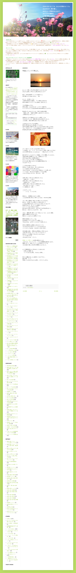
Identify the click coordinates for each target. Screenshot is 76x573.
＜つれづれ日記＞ (30, 287)
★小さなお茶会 (10, 397)
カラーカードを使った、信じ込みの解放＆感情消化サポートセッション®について (12, 299)
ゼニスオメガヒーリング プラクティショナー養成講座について (12, 310)
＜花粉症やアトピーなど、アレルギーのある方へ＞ (12, 560)
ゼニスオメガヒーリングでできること (12, 313)
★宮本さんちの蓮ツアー (12, 464)
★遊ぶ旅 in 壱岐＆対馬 (12, 491)
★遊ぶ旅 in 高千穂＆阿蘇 (12, 499)
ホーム (40, 291)
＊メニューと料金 (11, 355)
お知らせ (9, 518)
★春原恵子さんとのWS (12, 404)
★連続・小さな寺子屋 (12, 427)
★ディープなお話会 (11, 387)
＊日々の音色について (12, 359)
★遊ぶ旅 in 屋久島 (11, 496)
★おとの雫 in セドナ (11, 454)
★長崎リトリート (11, 502)
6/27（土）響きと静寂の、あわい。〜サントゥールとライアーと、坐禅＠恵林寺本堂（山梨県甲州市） (12, 213)
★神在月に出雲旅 (11, 481)
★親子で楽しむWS (11, 425)
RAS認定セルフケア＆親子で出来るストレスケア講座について (12, 261)
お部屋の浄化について (12, 293)
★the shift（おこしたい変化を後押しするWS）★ (12, 368)
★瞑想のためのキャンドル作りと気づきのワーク (12, 417)
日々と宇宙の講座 (11, 348)
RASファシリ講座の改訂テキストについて (12, 247)
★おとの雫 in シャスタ (12, 451)
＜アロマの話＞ (10, 533)
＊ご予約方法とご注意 (12, 350)
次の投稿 (25, 291)
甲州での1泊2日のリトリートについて (12, 509)
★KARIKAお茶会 (10, 365)
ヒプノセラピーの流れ (12, 339)
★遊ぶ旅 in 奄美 (10, 494)
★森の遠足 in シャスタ (12, 471)
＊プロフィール (10, 353)
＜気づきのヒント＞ (11, 554)
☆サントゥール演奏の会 (12, 434)
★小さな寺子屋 (10, 399)
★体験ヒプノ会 (10, 391)
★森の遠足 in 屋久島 (11, 474)
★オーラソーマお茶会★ (12, 384)
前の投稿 (56, 291)
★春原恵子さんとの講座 (12, 406)
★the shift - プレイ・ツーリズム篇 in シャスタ (12, 442)
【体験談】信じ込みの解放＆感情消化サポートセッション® (12, 290)
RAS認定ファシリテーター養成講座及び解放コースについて (12, 272)
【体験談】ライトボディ (12, 286)
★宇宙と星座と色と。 (12, 396)
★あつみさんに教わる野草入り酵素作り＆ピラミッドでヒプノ (12, 372)
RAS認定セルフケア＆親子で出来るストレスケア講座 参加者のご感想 (12, 257)
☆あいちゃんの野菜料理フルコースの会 (12, 432)
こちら (8, 64)
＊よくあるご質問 (11, 351)
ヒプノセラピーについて (12, 337)
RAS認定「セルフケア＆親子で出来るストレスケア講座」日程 (12, 250)
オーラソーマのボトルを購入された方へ (12, 521)
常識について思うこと (28, 240)
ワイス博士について (11, 341)
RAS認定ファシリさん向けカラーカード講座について (12, 265)
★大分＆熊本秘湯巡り (12, 461)
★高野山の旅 (10, 507)
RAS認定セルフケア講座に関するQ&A (12, 253)
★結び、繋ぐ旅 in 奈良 (12, 485)
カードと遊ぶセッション (12, 303)
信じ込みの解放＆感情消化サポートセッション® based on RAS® (11, 90)
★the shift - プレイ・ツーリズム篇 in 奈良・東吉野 (12, 445)
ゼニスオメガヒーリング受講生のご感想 (12, 329)
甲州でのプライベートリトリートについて (12, 512)
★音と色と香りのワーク (12, 428)
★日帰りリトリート (11, 467)
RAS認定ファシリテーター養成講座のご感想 (12, 268)
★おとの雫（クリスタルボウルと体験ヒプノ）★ (12, 376)
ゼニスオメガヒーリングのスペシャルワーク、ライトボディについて (12, 320)
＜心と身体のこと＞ (11, 552)
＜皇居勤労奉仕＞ (11, 557)
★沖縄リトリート (11, 476)
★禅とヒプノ (10, 420)
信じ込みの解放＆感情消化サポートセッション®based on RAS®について (12, 345)
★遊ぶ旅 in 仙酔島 (11, 490)
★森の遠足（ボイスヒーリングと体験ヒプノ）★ (12, 410)
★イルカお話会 (10, 379)
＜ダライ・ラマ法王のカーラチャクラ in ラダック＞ (12, 546)
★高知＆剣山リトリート (12, 504)
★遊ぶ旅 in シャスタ (11, 488)
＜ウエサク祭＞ (10, 538)
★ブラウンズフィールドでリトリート (12, 459)
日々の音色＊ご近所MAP (12, 523)
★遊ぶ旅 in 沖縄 (10, 498)
